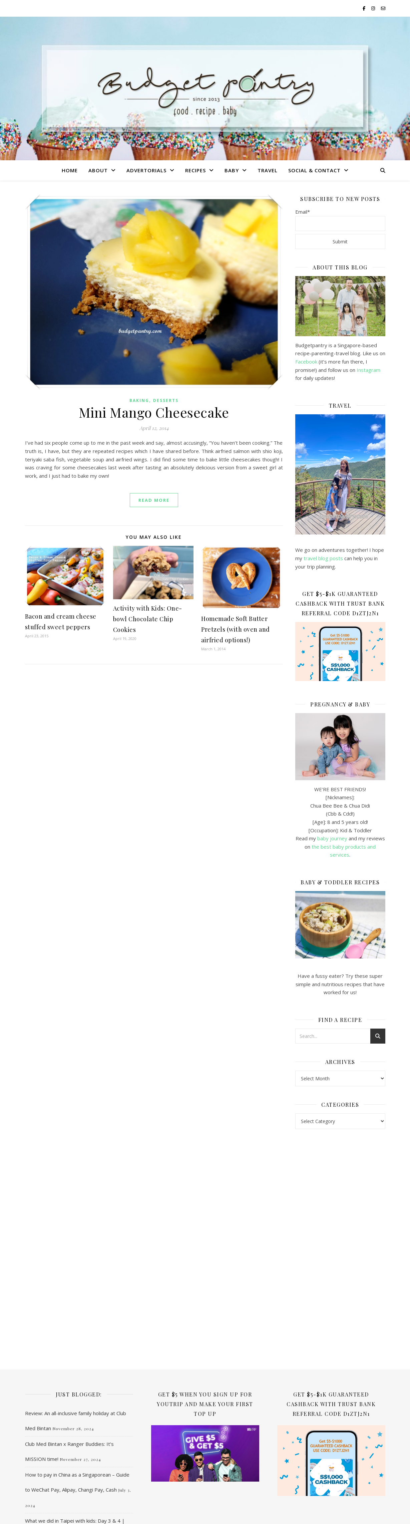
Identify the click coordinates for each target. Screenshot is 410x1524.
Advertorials (146, 170)
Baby (232, 170)
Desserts (165, 400)
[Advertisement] (340, 1242)
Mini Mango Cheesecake (154, 412)
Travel (268, 170)
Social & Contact (314, 170)
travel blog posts (323, 558)
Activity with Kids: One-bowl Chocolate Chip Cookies (147, 619)
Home (70, 170)
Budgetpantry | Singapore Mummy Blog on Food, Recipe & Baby (205, 86)
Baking (139, 400)
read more (153, 500)
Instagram (368, 370)
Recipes (195, 170)
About (98, 170)
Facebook (306, 361)
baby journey (332, 838)
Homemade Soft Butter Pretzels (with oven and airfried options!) (235, 629)
